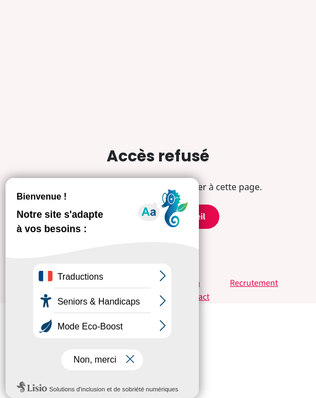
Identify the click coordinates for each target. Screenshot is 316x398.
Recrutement (254, 283)
